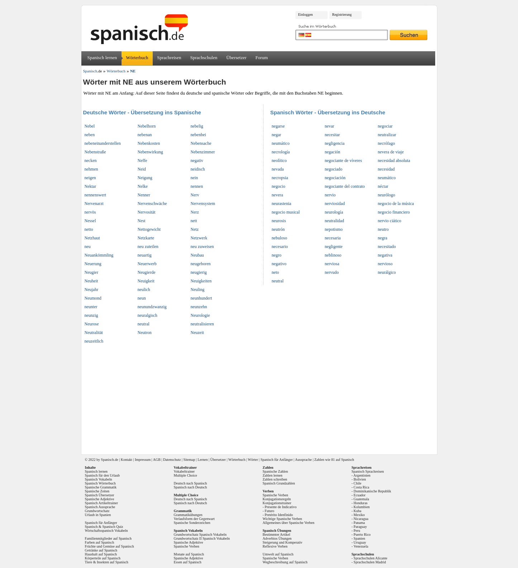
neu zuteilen (148, 246)
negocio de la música (396, 203)
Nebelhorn (147, 126)
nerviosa (332, 263)
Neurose (92, 323)
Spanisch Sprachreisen (368, 471)
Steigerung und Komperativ (283, 542)
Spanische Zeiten (97, 491)
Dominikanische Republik (372, 491)
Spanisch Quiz (112, 527)
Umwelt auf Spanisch (278, 554)
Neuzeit (197, 332)
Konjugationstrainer (277, 503)
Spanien (359, 538)
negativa (385, 255)
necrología (281, 151)
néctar (383, 186)
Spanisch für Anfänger (277, 460)
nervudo (332, 272)
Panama (359, 523)
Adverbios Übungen (277, 538)
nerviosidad (335, 203)
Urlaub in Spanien (98, 515)
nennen (197, 186)
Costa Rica (361, 487)
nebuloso (279, 237)
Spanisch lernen (102, 57)
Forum (262, 57)
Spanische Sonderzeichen (192, 523)
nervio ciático (389, 220)
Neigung (145, 177)
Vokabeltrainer (184, 471)
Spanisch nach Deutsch (190, 487)
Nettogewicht (149, 229)
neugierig (199, 272)
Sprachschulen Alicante (370, 558)
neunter (91, 306)
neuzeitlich (94, 341)
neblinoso (333, 255)
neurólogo (386, 194)
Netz (195, 229)
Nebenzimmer (203, 151)
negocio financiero (394, 212)
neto (275, 272)
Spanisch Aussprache (100, 507)
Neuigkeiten (201, 280)
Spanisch (107, 460)
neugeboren (201, 263)
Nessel (90, 220)
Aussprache (303, 460)
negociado (333, 169)
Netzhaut (92, 237)
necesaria (333, 237)
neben (90, 134)
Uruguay (359, 542)
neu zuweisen (202, 246)
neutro (383, 229)
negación (332, 151)
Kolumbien (361, 507)
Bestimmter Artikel (276, 534)
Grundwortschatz (97, 511)
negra (383, 237)
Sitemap (189, 460)
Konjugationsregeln (277, 499)
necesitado (387, 246)
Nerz (195, 212)
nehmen (91, 169)
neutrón (278, 229)
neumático (281, 143)
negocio (278, 186)
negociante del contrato (345, 186)
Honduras (360, 503)
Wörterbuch (137, 57)
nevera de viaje (391, 151)
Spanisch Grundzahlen (279, 483)
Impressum (143, 460)
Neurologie (200, 315)
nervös (90, 212)
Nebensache (201, 143)
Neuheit (91, 280)
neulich (144, 289)
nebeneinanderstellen (103, 143)
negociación (335, 177)
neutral (143, 323)
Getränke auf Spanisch (101, 550)
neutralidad (334, 220)
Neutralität (94, 332)
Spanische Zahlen (275, 471)
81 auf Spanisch (342, 460)
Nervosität (147, 212)
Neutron (145, 332)
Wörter (253, 460)
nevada (278, 169)
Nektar (90, 186)
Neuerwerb (147, 263)
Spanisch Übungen (277, 531)
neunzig (91, 315)
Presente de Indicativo (280, 507)
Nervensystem (203, 203)
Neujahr (92, 289)
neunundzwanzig (152, 306)
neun (142, 298)
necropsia (280, 177)
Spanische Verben (186, 546)
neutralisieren (202, 323)
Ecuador (359, 495)
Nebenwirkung (150, 151)
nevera (277, 194)
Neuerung (93, 263)
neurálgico (387, 272)
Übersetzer (236, 57)
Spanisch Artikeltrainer (101, 503)
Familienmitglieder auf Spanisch (108, 538)
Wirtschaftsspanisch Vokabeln (106, 531)
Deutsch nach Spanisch (190, 483)
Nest (142, 220)
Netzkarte (146, 237)
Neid (142, 169)
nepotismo (334, 229)
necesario (280, 246)
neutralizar (387, 134)
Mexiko (359, 515)
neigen (90, 177)
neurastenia (281, 203)
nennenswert (95, 194)
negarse (278, 126)
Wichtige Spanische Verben (282, 519)
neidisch (198, 169)
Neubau (197, 255)
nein (194, 177)
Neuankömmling (99, 255)
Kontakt (126, 460)
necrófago (386, 143)
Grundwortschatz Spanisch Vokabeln (200, 534)
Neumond (93, 298)
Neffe (142, 160)
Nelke (143, 186)
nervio (330, 194)
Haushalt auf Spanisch (101, 554)
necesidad (386, 169)
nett (194, 220)
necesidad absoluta (394, 160)
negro (276, 255)
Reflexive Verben (275, 546)
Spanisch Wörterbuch (100, 483)
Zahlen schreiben (275, 479)
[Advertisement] (262, 397)
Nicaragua (360, 519)
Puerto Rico (362, 534)
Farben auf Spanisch (99, 542)
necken (91, 160)
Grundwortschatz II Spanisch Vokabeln (202, 538)
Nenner (144, 194)
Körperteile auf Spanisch (102, 558)
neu (88, 246)
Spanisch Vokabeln (98, 479)
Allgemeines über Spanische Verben (289, 523)
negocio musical (286, 212)
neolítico (279, 160)
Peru (356, 531)
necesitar (332, 134)
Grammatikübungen (188, 515)
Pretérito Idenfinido (279, 515)
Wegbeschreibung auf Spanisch (285, 562)
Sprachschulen (203, 57)
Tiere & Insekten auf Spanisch (106, 562)
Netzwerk (199, 237)
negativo (279, 263)
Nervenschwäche (152, 203)
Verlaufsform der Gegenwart (194, 519)
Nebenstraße (95, 151)
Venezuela (360, 546)
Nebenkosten (149, 143)
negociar (385, 126)
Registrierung (342, 14)
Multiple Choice (185, 475)
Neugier (92, 272)
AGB (157, 460)
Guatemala (361, 499)
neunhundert (201, 298)
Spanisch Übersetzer (99, 495)
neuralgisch (147, 315)
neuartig (145, 255)
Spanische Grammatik (101, 487)
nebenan (145, 134)
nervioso (385, 263)
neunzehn (199, 306)
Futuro (269, 511)
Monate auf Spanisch (189, 554)
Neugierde (147, 272)
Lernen (203, 460)
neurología (334, 212)
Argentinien (362, 475)
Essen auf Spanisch (187, 562)
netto (89, 229)
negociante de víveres (343, 160)
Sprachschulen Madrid (369, 562)
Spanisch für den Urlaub (102, 475)
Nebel (90, 126)
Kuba (357, 511)
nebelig (197, 126)
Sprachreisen (169, 57)
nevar (329, 126)
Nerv (195, 194)
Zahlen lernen (272, 475)
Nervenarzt (94, 203)
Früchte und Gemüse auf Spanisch (109, 546)
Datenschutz (172, 460)
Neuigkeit (146, 280)
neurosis (279, 220)
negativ (197, 160)
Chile (357, 483)
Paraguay (360, 527)
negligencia (334, 143)
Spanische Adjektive (99, 499)
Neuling (198, 289)
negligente (334, 246)
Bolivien (359, 479)
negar (276, 134)
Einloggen (305, 14)
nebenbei (198, 134)
